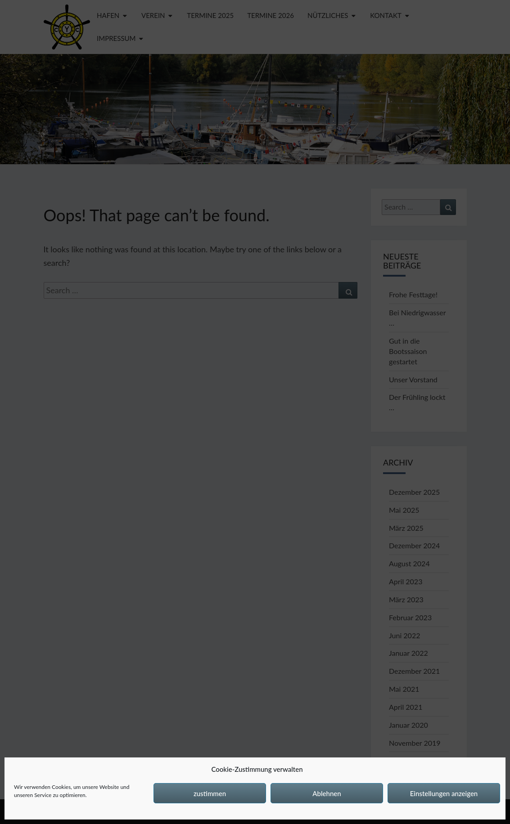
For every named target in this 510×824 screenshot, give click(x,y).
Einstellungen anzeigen (444, 793)
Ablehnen (326, 793)
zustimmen (210, 793)
